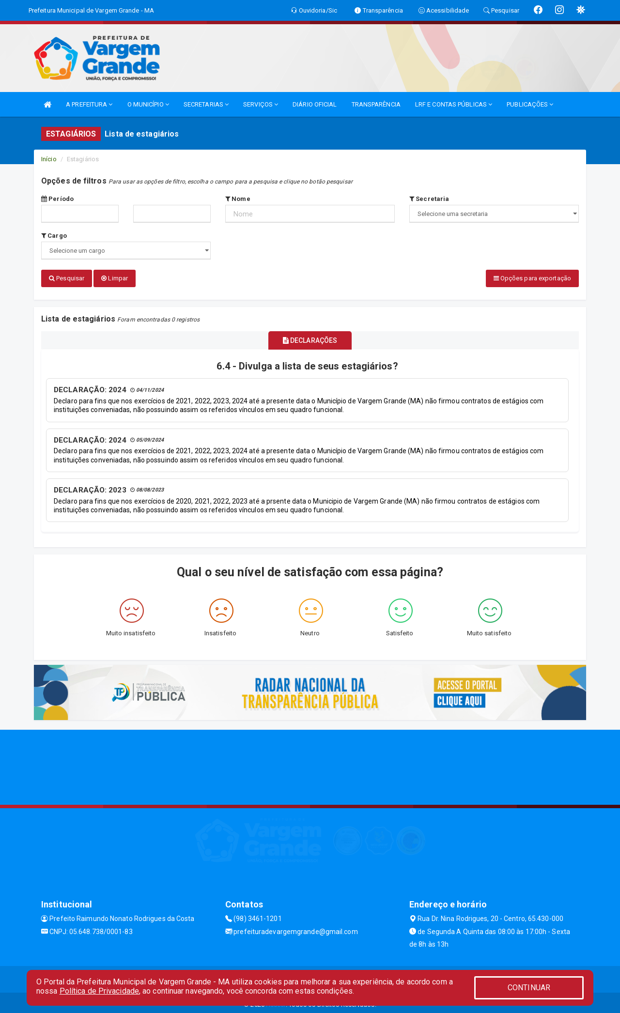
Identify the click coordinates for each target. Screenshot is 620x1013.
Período (57, 198)
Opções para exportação (532, 278)
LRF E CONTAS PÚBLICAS (453, 104)
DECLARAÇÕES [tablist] (310, 337)
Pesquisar (66, 278)
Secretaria (429, 198)
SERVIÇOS (260, 104)
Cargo (54, 235)
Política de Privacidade (99, 991)
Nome (237, 198)
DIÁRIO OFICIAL (315, 104)
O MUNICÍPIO (148, 104)
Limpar (114, 278)
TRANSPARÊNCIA (376, 104)
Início (49, 159)
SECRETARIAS (206, 104)
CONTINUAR (529, 987)
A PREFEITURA (89, 104)
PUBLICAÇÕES (530, 104)
